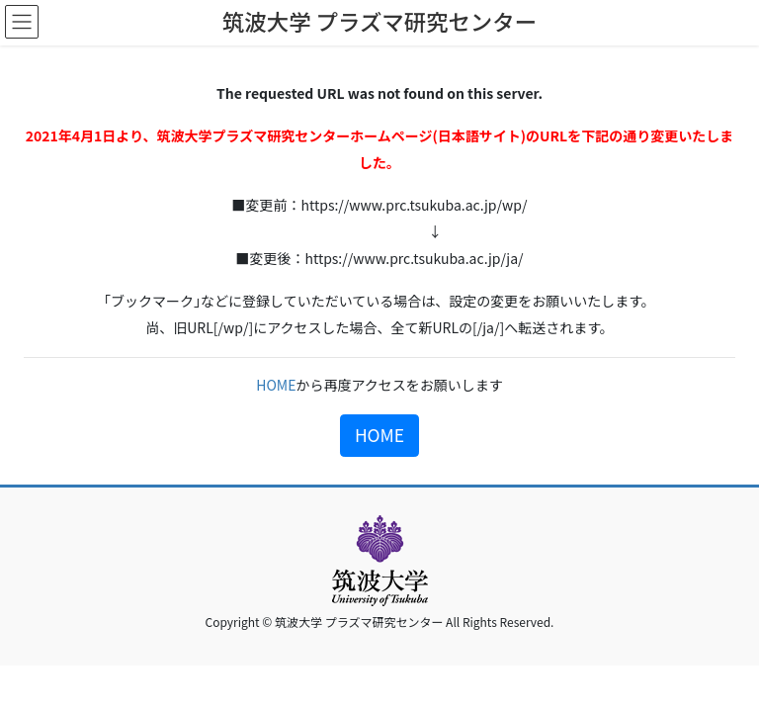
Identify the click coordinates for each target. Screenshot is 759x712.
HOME (275, 385)
